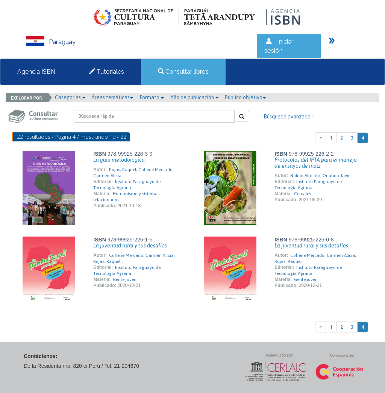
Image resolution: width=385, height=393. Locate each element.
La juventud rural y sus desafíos (130, 246)
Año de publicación (194, 97)
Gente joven (124, 279)
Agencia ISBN (36, 71)
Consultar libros (183, 71)
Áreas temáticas (112, 97)
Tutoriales (106, 71)
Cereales (302, 193)
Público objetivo (245, 97)
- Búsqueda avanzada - (287, 117)
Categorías (70, 97)
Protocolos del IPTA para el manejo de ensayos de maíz (315, 163)
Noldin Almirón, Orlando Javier (321, 175)
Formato (151, 97)
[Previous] (320, 137)
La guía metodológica (119, 160)
